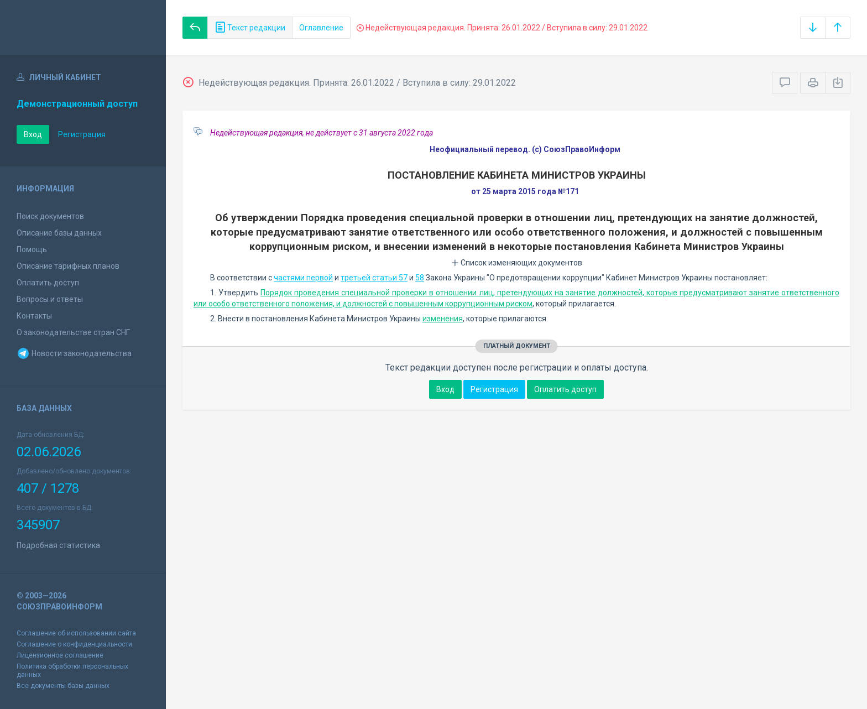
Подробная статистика (58, 545)
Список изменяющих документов (516, 262)
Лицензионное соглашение (60, 655)
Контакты (34, 315)
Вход (33, 134)
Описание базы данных (59, 232)
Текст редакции (250, 27)
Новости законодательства (74, 353)
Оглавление (321, 27)
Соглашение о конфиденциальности (74, 644)
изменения (442, 318)
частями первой (303, 277)
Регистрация (82, 134)
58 (419, 277)
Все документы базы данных (63, 686)
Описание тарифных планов (68, 266)
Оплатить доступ (48, 282)
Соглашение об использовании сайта (76, 633)
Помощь (32, 249)
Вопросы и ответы (50, 299)
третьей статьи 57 (374, 277)
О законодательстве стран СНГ (73, 332)
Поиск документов (50, 216)
